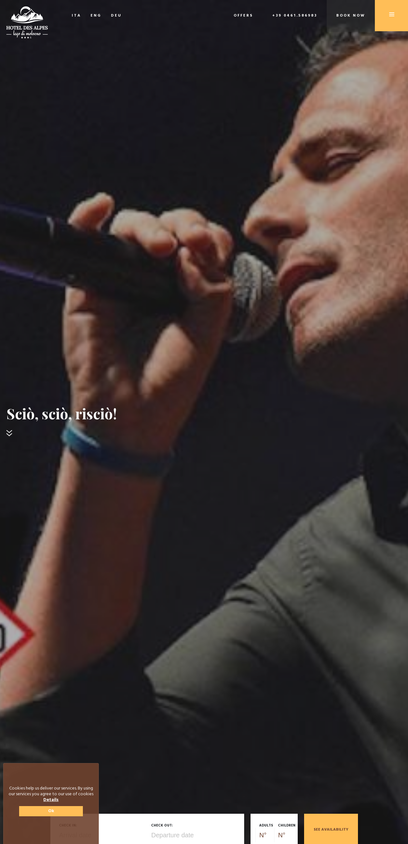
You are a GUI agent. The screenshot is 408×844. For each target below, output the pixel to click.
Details (51, 800)
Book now (350, 15)
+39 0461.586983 (294, 15)
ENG (96, 15)
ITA (76, 15)
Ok (51, 811)
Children (286, 825)
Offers (243, 15)
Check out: (162, 825)
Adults (266, 825)
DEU (116, 15)
